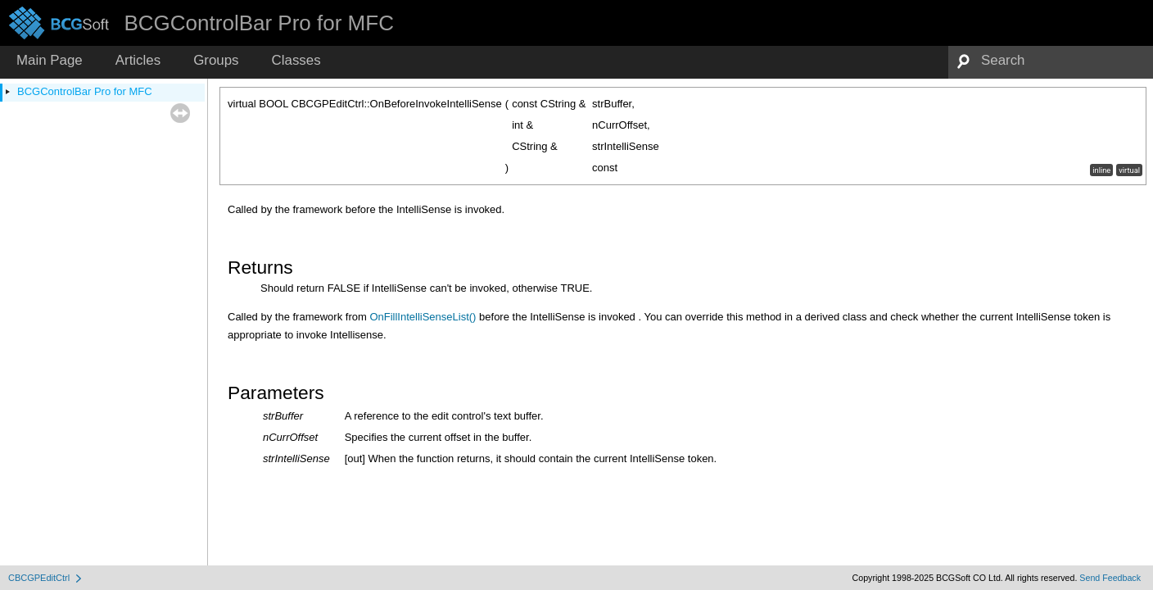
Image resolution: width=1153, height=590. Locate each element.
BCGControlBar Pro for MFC (84, 91)
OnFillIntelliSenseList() (422, 317)
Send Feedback (1110, 578)
